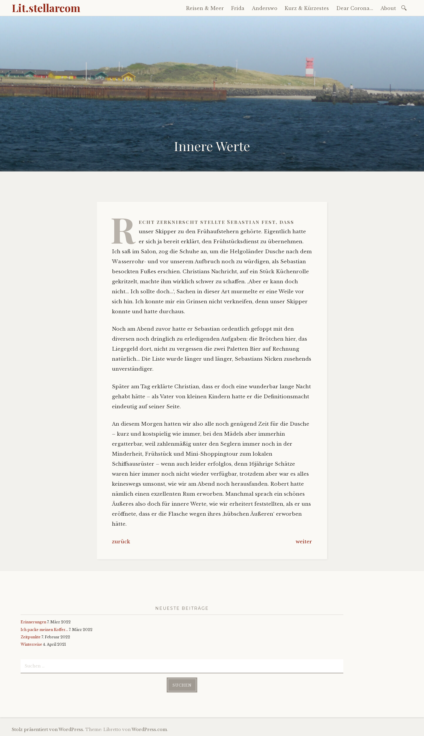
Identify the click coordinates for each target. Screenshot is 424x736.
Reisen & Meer (205, 8)
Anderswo (264, 8)
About (388, 8)
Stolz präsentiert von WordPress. (48, 729)
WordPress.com (149, 729)
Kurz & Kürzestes (307, 8)
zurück (121, 542)
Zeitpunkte (31, 637)
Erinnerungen (33, 622)
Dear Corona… (354, 8)
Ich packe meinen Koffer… (44, 629)
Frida (237, 8)
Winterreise (31, 644)
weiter (304, 542)
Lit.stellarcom (46, 8)
